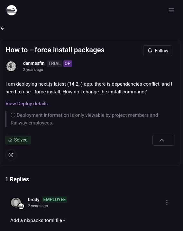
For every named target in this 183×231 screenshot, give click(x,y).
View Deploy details (26, 104)
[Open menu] (171, 10)
